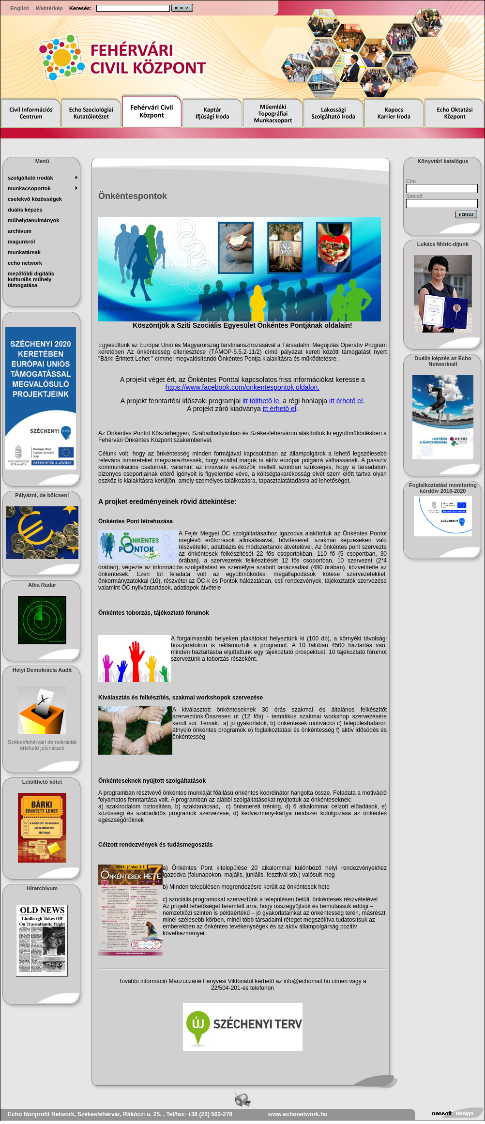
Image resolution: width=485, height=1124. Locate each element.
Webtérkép (49, 8)
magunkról (21, 241)
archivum (19, 231)
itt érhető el (346, 401)
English (20, 8)
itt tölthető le (260, 401)
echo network (25, 263)
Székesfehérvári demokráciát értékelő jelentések (42, 745)
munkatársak (24, 252)
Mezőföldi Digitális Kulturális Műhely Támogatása (31, 279)
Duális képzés (25, 210)
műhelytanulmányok (33, 220)
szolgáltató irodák (30, 178)
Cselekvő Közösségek (35, 199)
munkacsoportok (29, 188)
